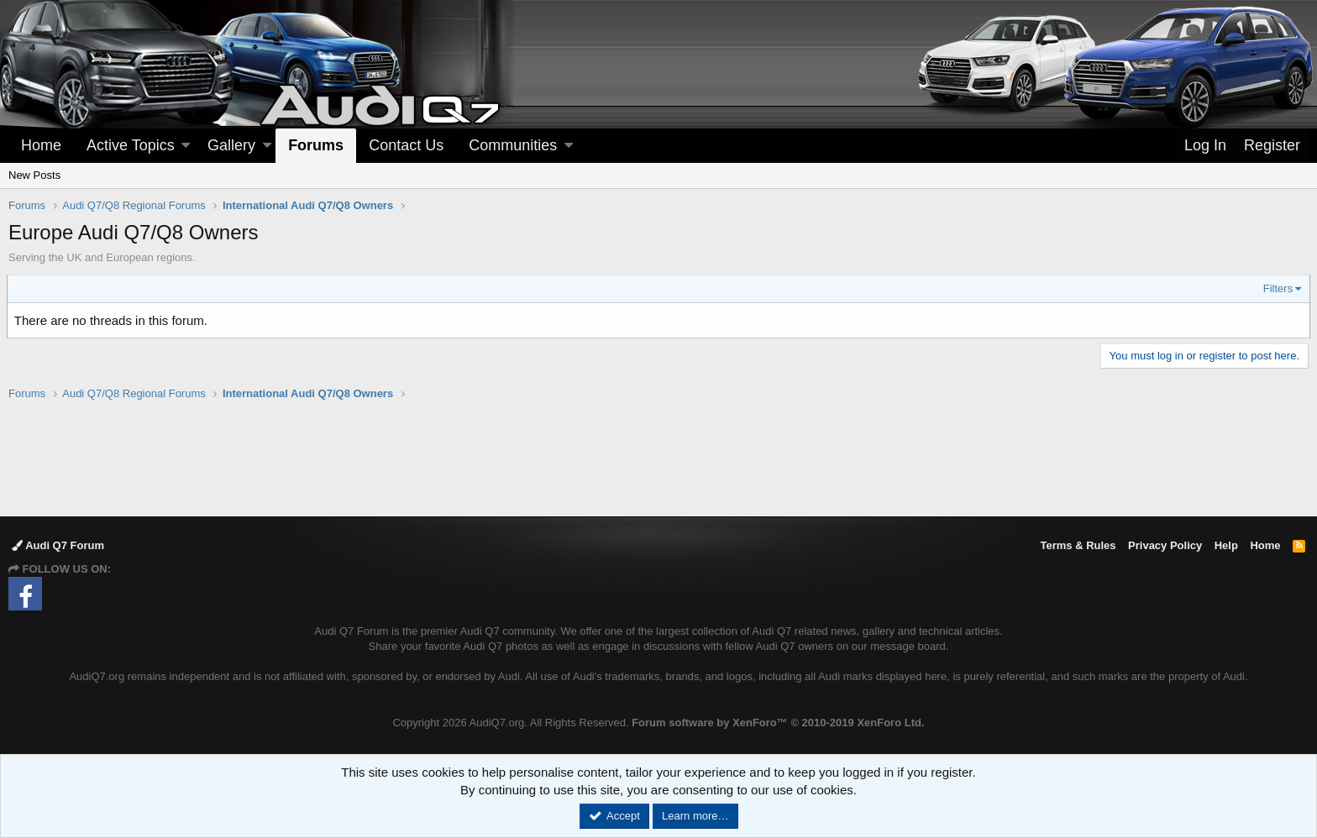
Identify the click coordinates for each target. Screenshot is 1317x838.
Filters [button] (1276, 288)
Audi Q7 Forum (58, 545)
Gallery (231, 145)
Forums (316, 145)
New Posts (34, 175)
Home (41, 145)
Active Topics (131, 145)
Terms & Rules (1077, 545)
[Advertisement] (658, 457)
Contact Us (406, 145)
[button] (185, 145)
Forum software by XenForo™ (778, 722)
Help (1226, 545)
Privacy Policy (1165, 545)
